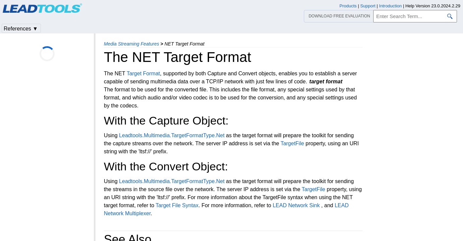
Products (347, 5)
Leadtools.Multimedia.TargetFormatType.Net (171, 135)
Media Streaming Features (131, 44)
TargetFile (292, 143)
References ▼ (21, 28)
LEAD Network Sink (296, 205)
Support (368, 5)
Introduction (390, 5)
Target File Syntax (176, 205)
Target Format (143, 73)
